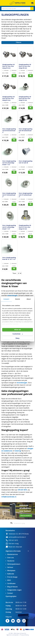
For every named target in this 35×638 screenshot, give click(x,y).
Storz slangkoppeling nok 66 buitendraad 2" (25, 130)
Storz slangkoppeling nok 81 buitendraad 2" (25, 195)
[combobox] (17, 8)
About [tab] (29, 299)
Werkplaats (11, 571)
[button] (13, 70)
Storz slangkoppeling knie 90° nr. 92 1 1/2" (9, 258)
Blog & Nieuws (12, 587)
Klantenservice (12, 554)
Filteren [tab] (18, 42)
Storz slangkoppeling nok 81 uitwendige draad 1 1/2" (9, 227)
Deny (17, 338)
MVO (9, 580)
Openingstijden (11, 596)
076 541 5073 (22, 490)
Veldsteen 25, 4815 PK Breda (19, 534)
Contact (10, 593)
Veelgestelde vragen (14, 590)
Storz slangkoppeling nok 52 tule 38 (25, 162)
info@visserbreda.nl (8, 497)
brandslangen (22, 383)
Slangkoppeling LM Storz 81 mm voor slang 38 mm (8, 66)
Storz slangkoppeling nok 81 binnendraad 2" (9, 195)
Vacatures (10, 561)
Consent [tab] (6, 299)
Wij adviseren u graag (19, 523)
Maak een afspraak (15, 547)
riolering (17, 451)
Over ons (10, 558)
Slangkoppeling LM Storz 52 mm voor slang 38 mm (25, 66)
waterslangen (12, 295)
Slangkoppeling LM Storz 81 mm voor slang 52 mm (25, 227)
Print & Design (12, 577)
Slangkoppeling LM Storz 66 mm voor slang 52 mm (25, 98)
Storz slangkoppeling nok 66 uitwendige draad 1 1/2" (9, 162)
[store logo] (17, 3)
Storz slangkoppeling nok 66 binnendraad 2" (9, 130)
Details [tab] (17, 299)
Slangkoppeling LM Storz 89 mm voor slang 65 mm (8, 98)
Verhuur (10, 567)
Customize (18, 334)
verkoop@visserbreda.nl (17, 537)
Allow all (17, 329)
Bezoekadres (10, 530)
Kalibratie (10, 574)
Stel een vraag (14, 544)
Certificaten (11, 583)
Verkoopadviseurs (13, 564)
